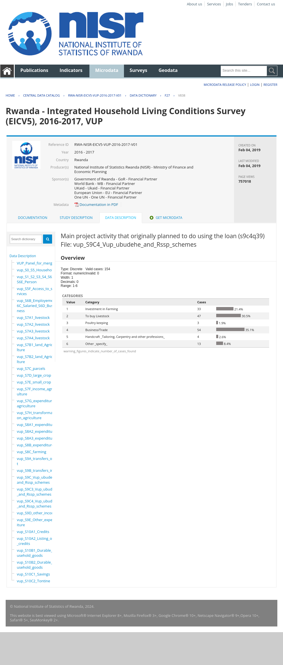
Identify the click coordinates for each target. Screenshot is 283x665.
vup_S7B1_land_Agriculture (36, 347)
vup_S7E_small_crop (34, 382)
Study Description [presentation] (76, 217)
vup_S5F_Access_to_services (36, 291)
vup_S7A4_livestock (33, 337)
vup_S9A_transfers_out (36, 461)
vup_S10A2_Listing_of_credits (35, 541)
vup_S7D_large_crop (34, 375)
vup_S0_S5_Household (36, 269)
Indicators (71, 70)
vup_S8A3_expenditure (36, 438)
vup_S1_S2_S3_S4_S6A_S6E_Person (36, 279)
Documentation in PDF (96, 204)
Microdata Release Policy (225, 84)
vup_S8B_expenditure (35, 444)
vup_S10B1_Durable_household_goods (37, 553)
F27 (167, 95)
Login (255, 84)
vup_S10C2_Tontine (33, 580)
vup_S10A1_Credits (33, 531)
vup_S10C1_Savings (33, 574)
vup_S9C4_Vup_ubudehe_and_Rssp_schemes (38, 503)
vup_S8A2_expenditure (36, 431)
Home (10, 95)
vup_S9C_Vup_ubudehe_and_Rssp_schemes (37, 480)
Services (214, 4)
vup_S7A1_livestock (33, 317)
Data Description (23, 255)
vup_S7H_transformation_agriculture (36, 415)
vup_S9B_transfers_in (35, 470)
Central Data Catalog (41, 95)
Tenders (245, 4)
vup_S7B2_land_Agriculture (36, 359)
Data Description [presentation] (120, 217)
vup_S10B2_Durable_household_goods (37, 565)
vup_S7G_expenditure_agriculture (36, 403)
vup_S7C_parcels (31, 368)
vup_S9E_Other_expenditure (37, 522)
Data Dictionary (143, 95)
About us (194, 4)
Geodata (167, 70)
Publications (34, 70)
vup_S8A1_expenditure (36, 424)
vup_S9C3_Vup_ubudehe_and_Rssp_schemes (38, 492)
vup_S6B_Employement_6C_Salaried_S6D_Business (38, 305)
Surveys (138, 70)
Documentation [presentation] (32, 217)
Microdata (106, 70)
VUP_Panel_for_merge (35, 263)
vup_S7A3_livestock (33, 331)
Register (270, 84)
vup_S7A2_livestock (33, 324)
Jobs (229, 4)
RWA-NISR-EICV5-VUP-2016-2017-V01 (94, 95)
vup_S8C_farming (31, 451)
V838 (181, 95)
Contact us (266, 4)
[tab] (32, 217)
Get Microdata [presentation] (165, 217)
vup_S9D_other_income (37, 512)
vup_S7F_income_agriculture (36, 391)
